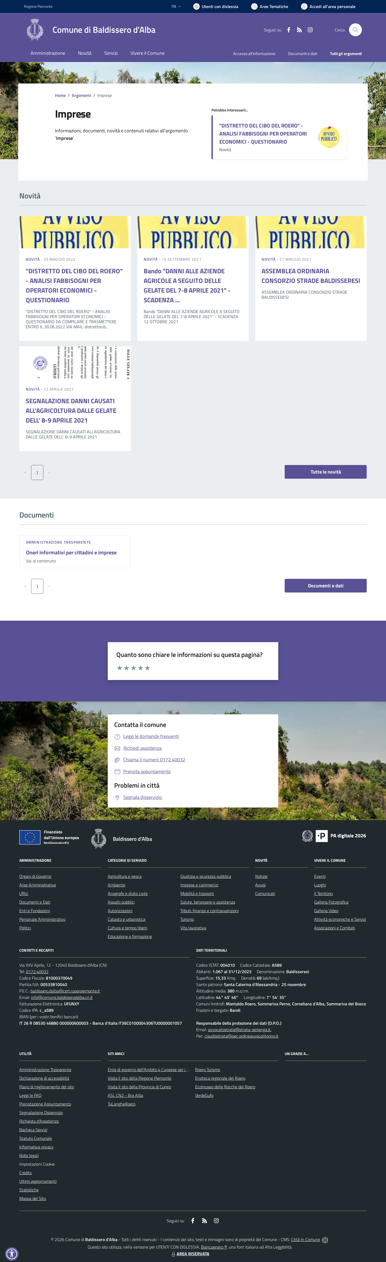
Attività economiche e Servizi (340, 919)
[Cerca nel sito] (355, 29)
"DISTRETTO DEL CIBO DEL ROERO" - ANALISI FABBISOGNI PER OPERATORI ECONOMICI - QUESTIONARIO (263, 133)
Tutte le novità (326, 471)
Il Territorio (323, 893)
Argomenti (81, 95)
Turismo (187, 919)
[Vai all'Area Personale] (328, 6)
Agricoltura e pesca (125, 876)
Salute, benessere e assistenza (207, 902)
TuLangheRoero (121, 1104)
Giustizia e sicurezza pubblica (205, 876)
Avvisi (260, 885)
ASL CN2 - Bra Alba (125, 1095)
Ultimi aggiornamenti (38, 1181)
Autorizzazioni (120, 910)
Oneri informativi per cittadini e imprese (71, 552)
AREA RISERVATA (189, 1253)
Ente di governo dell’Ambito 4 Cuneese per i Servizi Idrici (157, 1069)
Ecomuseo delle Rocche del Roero (225, 1086)
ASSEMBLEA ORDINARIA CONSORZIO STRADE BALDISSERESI (311, 275)
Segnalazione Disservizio (41, 1112)
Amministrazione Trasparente (45, 1069)
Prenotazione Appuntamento (45, 1104)
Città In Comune (305, 1239)
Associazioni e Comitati (334, 928)
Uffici (23, 893)
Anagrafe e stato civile (128, 893)
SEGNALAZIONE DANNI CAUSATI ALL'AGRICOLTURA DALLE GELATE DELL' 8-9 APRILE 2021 (71, 410)
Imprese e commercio (199, 885)
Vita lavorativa (193, 928)
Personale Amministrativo (42, 919)
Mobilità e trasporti (197, 893)
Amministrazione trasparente (58, 542)
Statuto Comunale (35, 1138)
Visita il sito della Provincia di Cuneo (139, 1086)
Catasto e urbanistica (126, 919)
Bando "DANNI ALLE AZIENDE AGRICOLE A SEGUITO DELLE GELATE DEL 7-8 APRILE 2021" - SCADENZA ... (187, 285)
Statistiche (29, 1190)
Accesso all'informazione (254, 53)
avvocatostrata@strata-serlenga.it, (239, 1029)
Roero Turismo (207, 1069)
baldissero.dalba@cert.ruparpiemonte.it (65, 991)
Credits (25, 1172)
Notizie (261, 876)
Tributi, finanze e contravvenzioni (209, 910)
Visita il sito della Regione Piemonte (139, 1078)
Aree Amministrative (37, 885)
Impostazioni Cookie (37, 1164)
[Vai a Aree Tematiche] (270, 6)
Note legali (29, 1155)
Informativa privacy (36, 1147)
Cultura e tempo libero (127, 928)
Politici (25, 928)
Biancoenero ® (214, 1247)
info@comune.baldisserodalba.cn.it (62, 997)
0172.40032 (37, 971)
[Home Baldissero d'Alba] (89, 30)
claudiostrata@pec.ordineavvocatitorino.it (242, 1036)
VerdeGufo (204, 1095)
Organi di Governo (35, 876)
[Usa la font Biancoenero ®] (216, 6)
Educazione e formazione (130, 936)
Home (60, 95)
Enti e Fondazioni (34, 910)
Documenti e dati (326, 585)
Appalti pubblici (121, 902)
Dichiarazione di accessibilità (44, 1078)
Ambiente (116, 885)
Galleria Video (326, 910)
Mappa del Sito (32, 1198)
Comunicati (265, 893)
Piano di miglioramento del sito (46, 1086)
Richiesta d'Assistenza (39, 1121)
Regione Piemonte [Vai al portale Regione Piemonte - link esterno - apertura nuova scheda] (38, 6)
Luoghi (320, 885)
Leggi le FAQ (30, 1095)
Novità (33, 259)
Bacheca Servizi (33, 1129)
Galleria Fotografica (331, 902)
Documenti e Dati (34, 902)
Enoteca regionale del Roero (220, 1078)
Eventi (320, 876)
